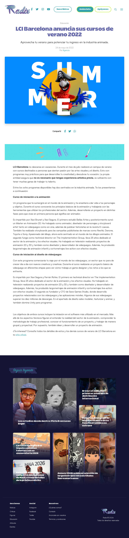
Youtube (32, 519)
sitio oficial (21, 334)
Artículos (13, 523)
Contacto (52, 511)
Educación (13, 519)
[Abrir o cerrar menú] (121, 9)
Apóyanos (103, 9)
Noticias (12, 508)
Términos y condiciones (57, 519)
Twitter (31, 515)
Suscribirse (63, 9)
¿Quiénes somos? (55, 508)
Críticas (12, 511)
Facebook (32, 511)
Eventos (12, 527)
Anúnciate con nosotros (57, 515)
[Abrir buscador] (115, 9)
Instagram (33, 508)
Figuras (12, 515)
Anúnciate (85, 9)
